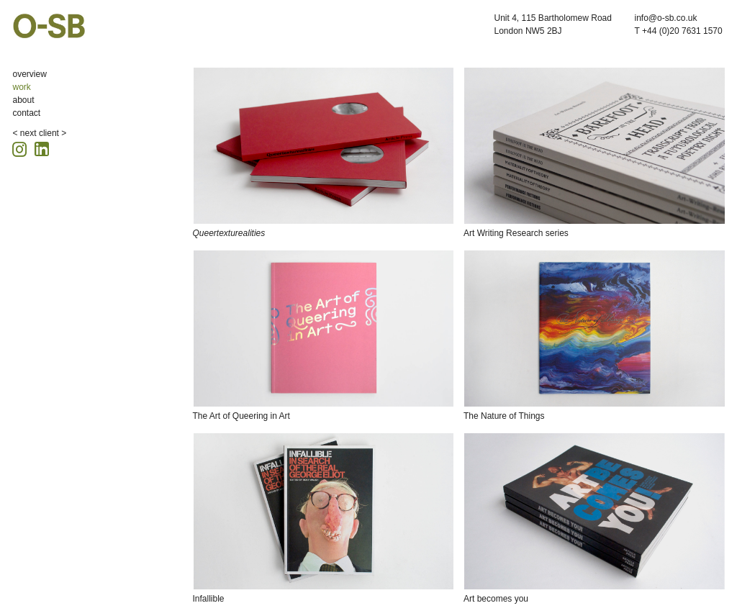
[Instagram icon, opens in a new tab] (21, 147)
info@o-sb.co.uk (666, 18)
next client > (43, 133)
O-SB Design (49, 26)
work (22, 87)
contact (27, 113)
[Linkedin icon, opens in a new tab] (42, 148)
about (24, 100)
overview (30, 74)
